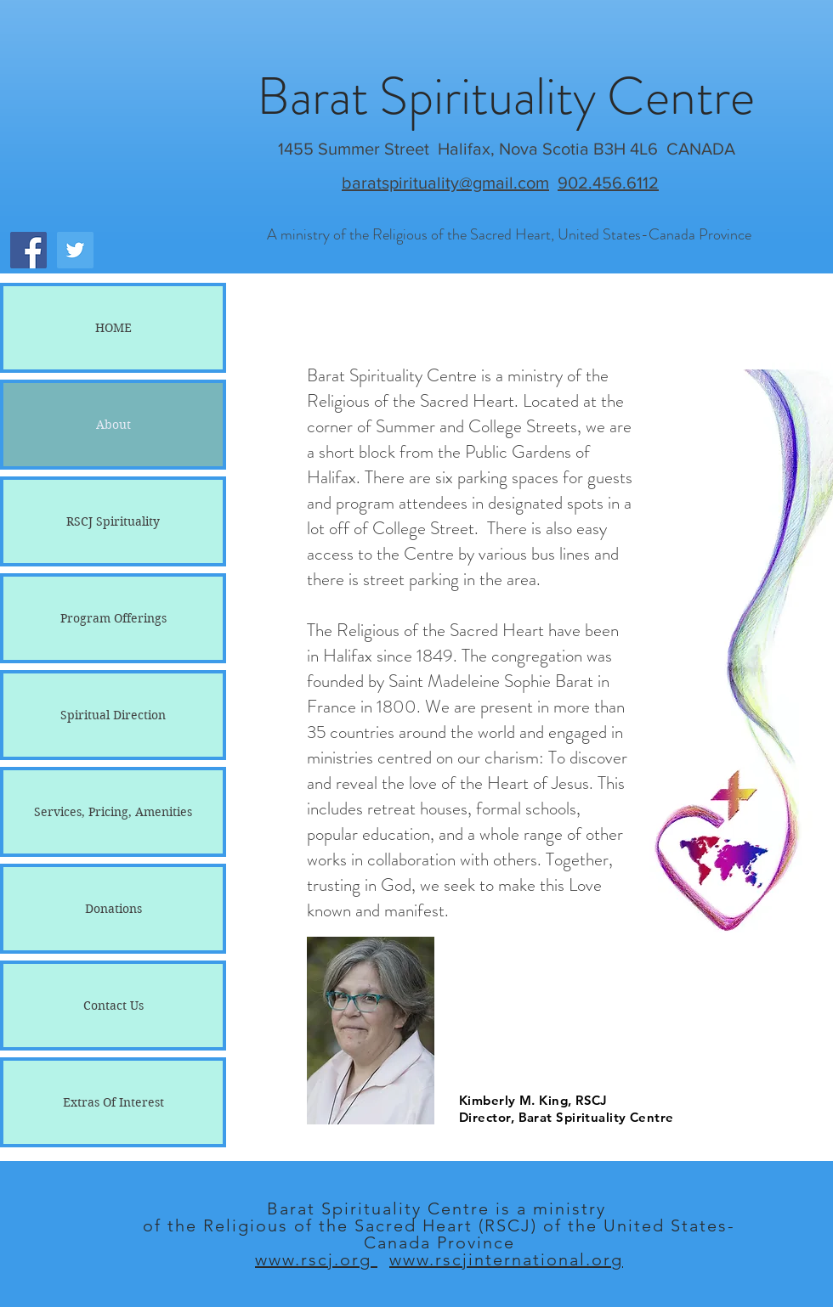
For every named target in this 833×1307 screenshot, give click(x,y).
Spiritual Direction (113, 715)
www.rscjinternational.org (506, 1259)
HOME (113, 327)
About (113, 424)
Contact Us (113, 1005)
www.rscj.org (316, 1259)
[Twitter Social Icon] (75, 250)
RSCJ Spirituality (113, 521)
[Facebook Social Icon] (28, 250)
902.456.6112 (608, 182)
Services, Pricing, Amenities (113, 812)
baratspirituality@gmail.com (445, 182)
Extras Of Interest (113, 1102)
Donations (113, 908)
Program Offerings (113, 618)
